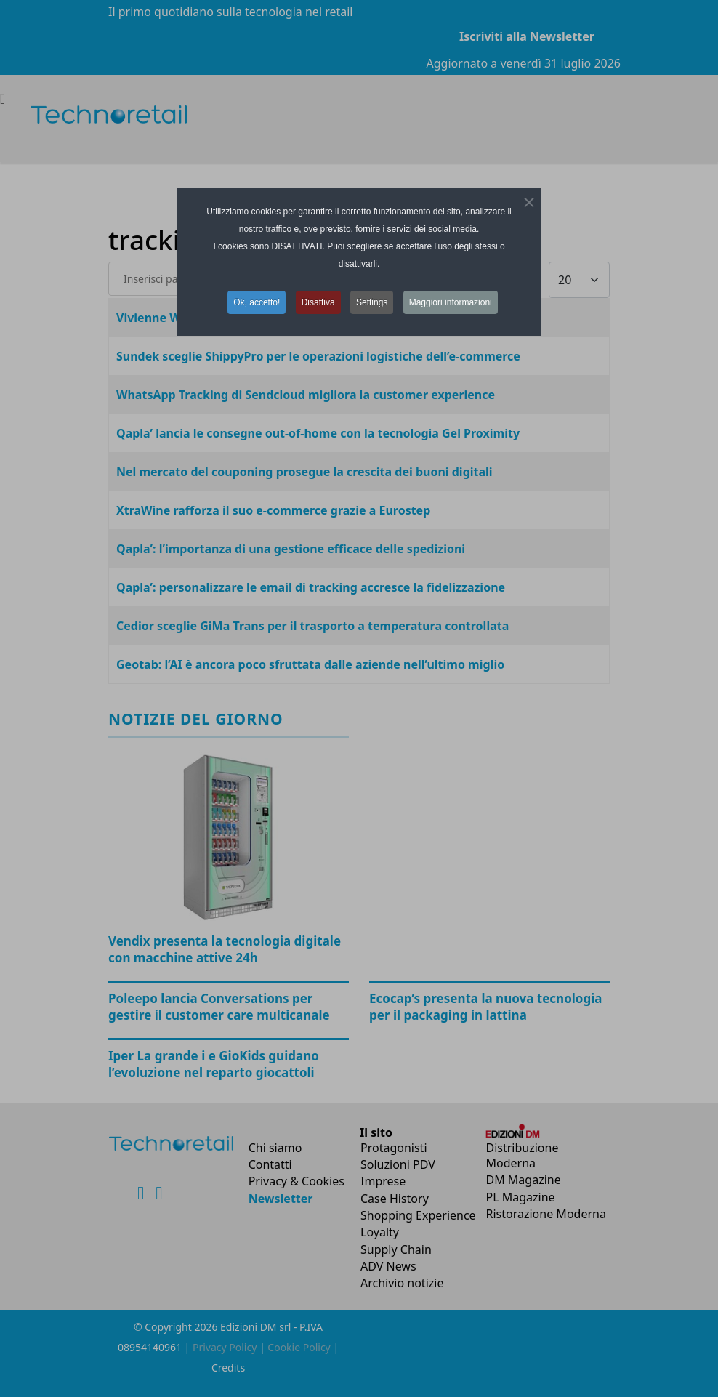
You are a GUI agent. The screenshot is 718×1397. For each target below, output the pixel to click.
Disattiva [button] (318, 302)
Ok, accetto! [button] (256, 302)
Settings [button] (371, 302)
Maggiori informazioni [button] (450, 302)
